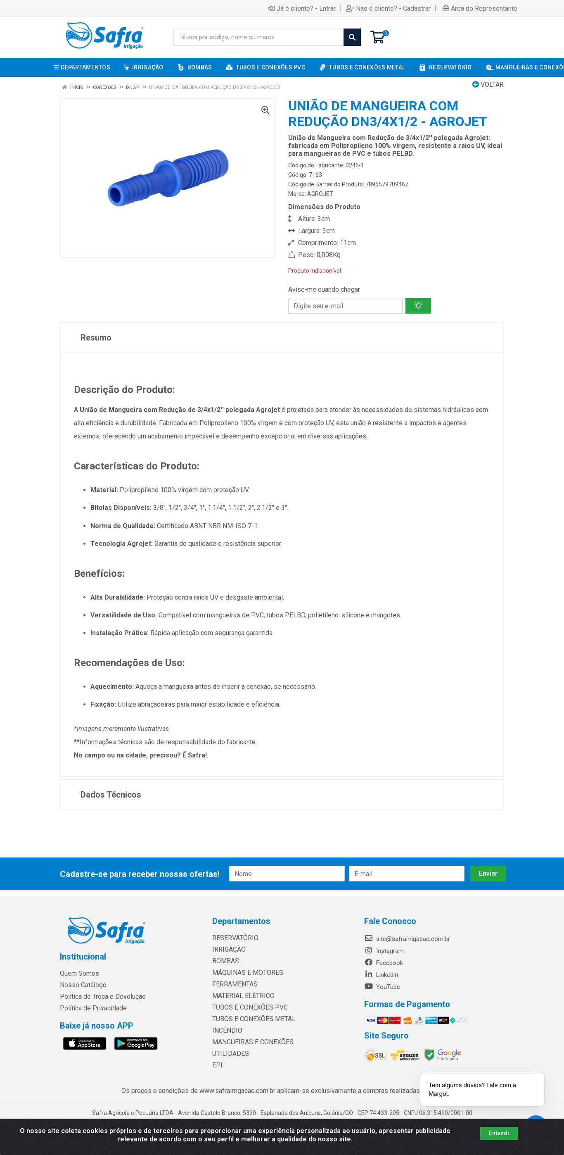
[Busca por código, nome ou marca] (258, 37)
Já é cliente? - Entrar (302, 8)
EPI (216, 1065)
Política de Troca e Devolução (100, 996)
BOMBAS (224, 961)
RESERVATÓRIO (233, 938)
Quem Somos (78, 973)
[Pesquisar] (352, 37)
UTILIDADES (228, 1053)
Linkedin (381, 975)
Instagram (384, 951)
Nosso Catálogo (82, 985)
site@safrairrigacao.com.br (407, 939)
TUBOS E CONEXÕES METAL (250, 1019)
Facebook (383, 963)
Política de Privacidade (90, 1008)
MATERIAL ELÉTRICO (241, 996)
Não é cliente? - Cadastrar (388, 8)
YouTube (382, 987)
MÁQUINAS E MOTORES (244, 972)
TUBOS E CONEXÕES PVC (247, 1007)
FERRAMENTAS (233, 984)
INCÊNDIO (225, 1030)
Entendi (499, 1133)
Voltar (488, 84)
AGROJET (320, 194)
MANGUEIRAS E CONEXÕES (249, 1042)
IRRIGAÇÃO (227, 949)
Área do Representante (480, 8)
